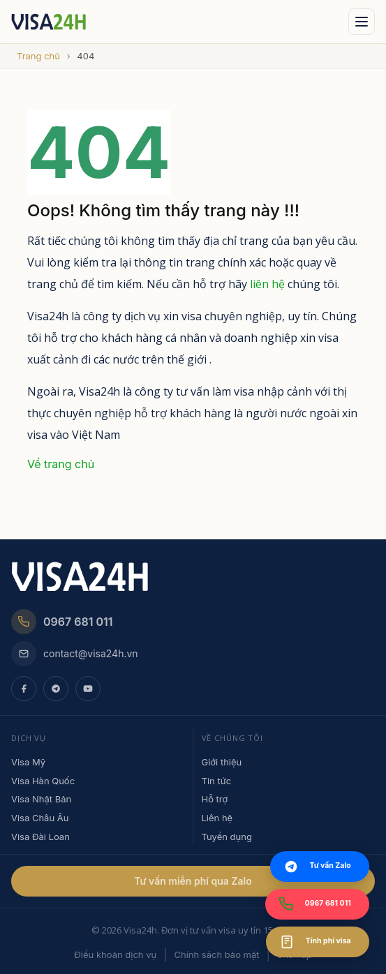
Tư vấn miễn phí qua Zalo (192, 881)
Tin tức (217, 780)
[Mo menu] (361, 21)
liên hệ (267, 284)
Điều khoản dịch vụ (115, 954)
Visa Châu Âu (39, 817)
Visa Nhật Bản (41, 798)
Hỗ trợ (215, 798)
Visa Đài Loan (40, 836)
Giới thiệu (222, 761)
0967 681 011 (62, 621)
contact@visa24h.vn (74, 653)
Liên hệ (217, 817)
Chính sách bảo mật (216, 954)
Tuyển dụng (227, 836)
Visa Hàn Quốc (43, 780)
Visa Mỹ (28, 761)
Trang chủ (38, 55)
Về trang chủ (60, 464)
